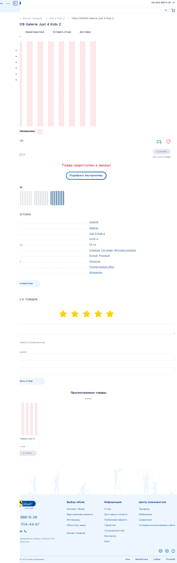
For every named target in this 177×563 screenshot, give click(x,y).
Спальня (94, 250)
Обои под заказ (76, 525)
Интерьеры (73, 520)
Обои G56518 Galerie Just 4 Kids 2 (20, 440)
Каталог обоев (76, 509)
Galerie (93, 228)
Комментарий (10, 322)
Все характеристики (21, 284)
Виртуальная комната (80, 515)
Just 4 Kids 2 (97, 234)
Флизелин (95, 273)
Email (5, 366)
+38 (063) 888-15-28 (161, 3)
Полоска (94, 262)
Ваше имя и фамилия (14, 352)
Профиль (144, 509)
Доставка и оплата (115, 515)
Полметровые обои (101, 267)
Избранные (145, 515)
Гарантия (109, 525)
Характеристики (35, 32)
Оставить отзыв (63, 32)
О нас (107, 509)
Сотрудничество (114, 531)
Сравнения (145, 520)
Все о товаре (11, 32)
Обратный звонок (12, 531)
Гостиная (107, 250)
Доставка (87, 32)
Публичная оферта (115, 520)
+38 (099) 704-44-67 (20, 524)
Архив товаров (76, 533)
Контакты (110, 536)
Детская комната (125, 250)
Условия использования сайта (157, 525)
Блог (107, 542)
